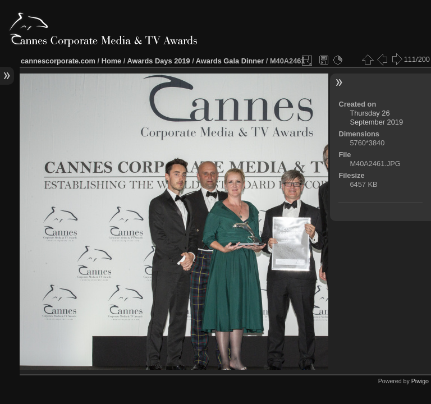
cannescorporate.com (58, 61)
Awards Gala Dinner (230, 61)
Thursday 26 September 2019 (376, 117)
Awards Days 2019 (158, 61)
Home (112, 61)
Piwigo (420, 381)
